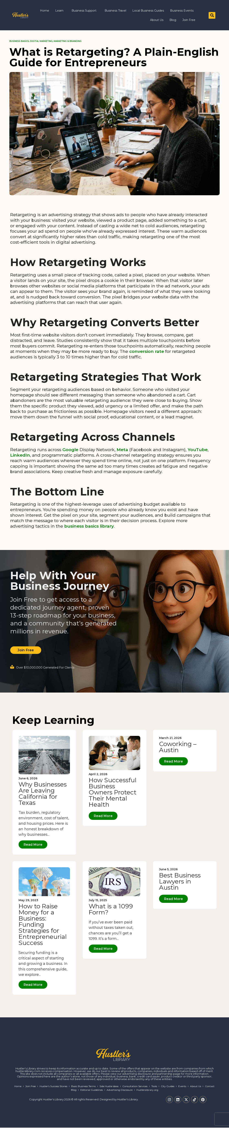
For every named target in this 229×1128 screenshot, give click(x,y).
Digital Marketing (41, 41)
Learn (60, 11)
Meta (122, 449)
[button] (212, 15)
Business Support (85, 11)
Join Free (188, 20)
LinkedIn (20, 455)
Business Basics (19, 41)
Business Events (182, 10)
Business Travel (115, 10)
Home (44, 10)
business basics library (89, 526)
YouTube (198, 449)
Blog (172, 20)
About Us (156, 20)
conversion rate (146, 351)
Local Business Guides (148, 10)
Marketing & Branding (68, 41)
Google (70, 449)
